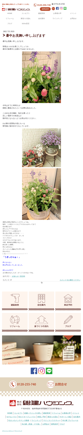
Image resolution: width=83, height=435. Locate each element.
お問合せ (73, 18)
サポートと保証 (66, 417)
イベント (73, 13)
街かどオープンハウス (27, 417)
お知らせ (15, 276)
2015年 (22, 276)
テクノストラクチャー (52, 420)
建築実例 (41, 13)
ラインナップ (57, 18)
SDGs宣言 (25, 23)
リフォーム (10, 18)
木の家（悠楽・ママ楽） (31, 424)
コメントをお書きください (70, 280)
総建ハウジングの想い (33, 413)
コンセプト (26, 13)
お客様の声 (57, 13)
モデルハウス (11, 417)
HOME (9, 13)
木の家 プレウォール (70, 420)
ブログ (9, 23)
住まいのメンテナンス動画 (18, 420)
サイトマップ (18, 430)
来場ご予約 (41, 417)
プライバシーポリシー (8, 430)
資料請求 (45, 9)
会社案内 (41, 18)
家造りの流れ (25, 18)
